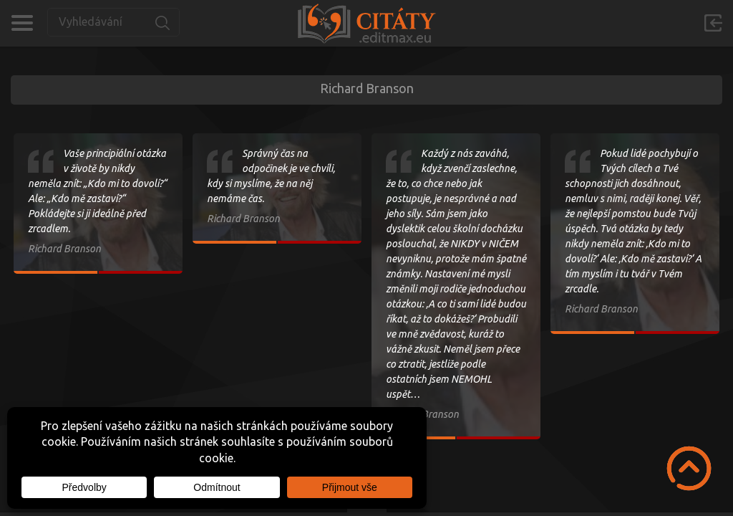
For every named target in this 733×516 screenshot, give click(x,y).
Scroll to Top (689, 468)
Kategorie (22, 23)
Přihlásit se (713, 23)
